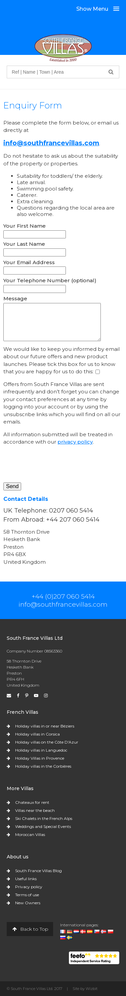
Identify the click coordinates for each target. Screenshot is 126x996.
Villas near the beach (35, 810)
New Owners (27, 902)
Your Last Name (24, 244)
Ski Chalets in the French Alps (43, 818)
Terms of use (27, 894)
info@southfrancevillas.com (51, 143)
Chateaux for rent (32, 802)
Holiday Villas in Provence (39, 758)
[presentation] (54, 464)
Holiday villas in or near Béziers (44, 726)
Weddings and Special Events (43, 826)
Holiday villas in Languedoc (41, 750)
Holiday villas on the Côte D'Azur (46, 742)
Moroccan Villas (30, 834)
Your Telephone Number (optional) (49, 280)
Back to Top (29, 929)
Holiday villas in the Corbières (43, 766)
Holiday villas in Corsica (37, 734)
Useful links (26, 878)
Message (15, 298)
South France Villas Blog (38, 870)
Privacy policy (28, 886)
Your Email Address (29, 262)
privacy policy (75, 442)
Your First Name (24, 226)
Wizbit (91, 988)
